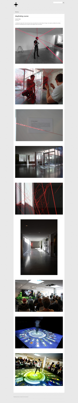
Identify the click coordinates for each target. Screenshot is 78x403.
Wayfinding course (21, 16)
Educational (17, 20)
